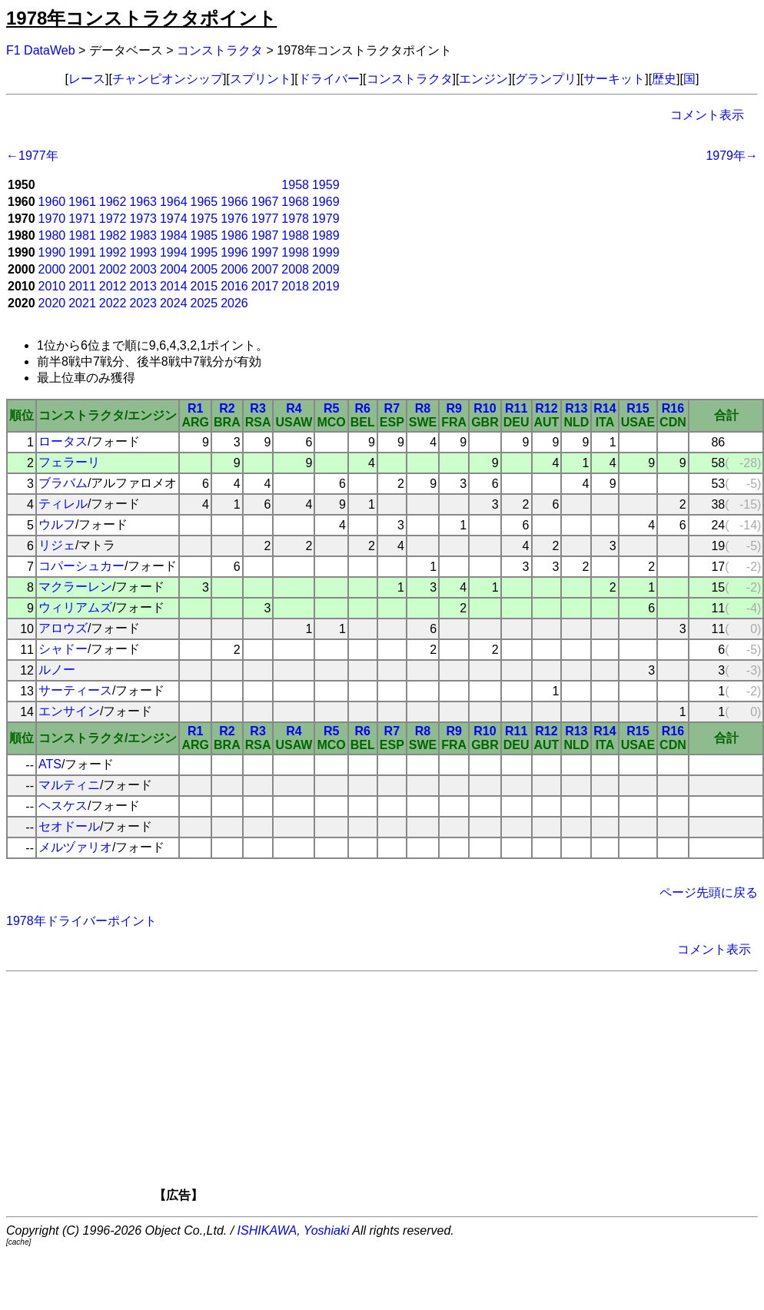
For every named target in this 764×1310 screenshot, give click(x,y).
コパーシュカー (81, 565)
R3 (257, 408)
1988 (295, 235)
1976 (234, 218)
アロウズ (63, 628)
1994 (174, 252)
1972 (113, 218)
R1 (195, 408)
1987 (265, 235)
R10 (484, 408)
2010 (52, 286)
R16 (673, 408)
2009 (326, 269)
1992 (113, 252)
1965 (204, 201)
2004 (174, 269)
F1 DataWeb (40, 50)
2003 (143, 269)
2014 (174, 286)
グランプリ (545, 78)
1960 (52, 201)
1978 (295, 218)
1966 (234, 201)
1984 (174, 235)
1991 (82, 252)
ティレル (63, 503)
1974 (174, 218)
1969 (326, 201)
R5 (331, 408)
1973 (143, 218)
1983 (143, 235)
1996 (234, 252)
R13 (576, 408)
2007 (265, 269)
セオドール (69, 826)
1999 (326, 252)
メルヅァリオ (75, 847)
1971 (82, 218)
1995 (204, 252)
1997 (265, 252)
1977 (265, 218)
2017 (265, 286)
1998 (295, 252)
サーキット (614, 78)
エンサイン (69, 711)
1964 (174, 201)
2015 (204, 286)
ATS (49, 764)
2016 (234, 286)
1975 (204, 218)
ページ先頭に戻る (708, 892)
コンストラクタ (220, 50)
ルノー (56, 669)
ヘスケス (63, 805)
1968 (295, 201)
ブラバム (63, 482)
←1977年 (32, 155)
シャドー (63, 648)
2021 (82, 303)
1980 (52, 235)
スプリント (260, 78)
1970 (52, 218)
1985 (204, 235)
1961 (82, 201)
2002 (113, 269)
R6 (362, 408)
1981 (82, 235)
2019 (326, 286)
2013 (143, 286)
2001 (82, 269)
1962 (113, 201)
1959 (326, 184)
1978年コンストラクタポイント (141, 18)
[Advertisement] (408, 1091)
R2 (226, 408)
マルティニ (69, 784)
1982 (113, 235)
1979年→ (732, 155)
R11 (516, 408)
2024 (174, 303)
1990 (52, 252)
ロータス (63, 441)
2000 (52, 269)
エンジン (483, 78)
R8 (422, 408)
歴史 (664, 78)
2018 (295, 286)
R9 (453, 408)
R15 (637, 408)
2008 (295, 269)
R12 (546, 408)
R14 (604, 408)
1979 (326, 218)
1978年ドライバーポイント (81, 920)
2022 (113, 303)
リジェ (56, 545)
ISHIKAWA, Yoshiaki (294, 1230)
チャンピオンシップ (167, 78)
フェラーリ (69, 462)
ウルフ (56, 524)
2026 (234, 303)
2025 (204, 303)
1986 (234, 235)
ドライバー (329, 78)
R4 (293, 408)
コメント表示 (707, 114)
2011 (82, 286)
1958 (295, 184)
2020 (52, 303)
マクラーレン (75, 586)
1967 (265, 201)
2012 (113, 286)
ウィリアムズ (75, 607)
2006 (234, 269)
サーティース (75, 690)
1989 (326, 235)
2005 (204, 269)
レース (86, 78)
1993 (143, 252)
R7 (392, 408)
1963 (143, 201)
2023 (143, 303)
